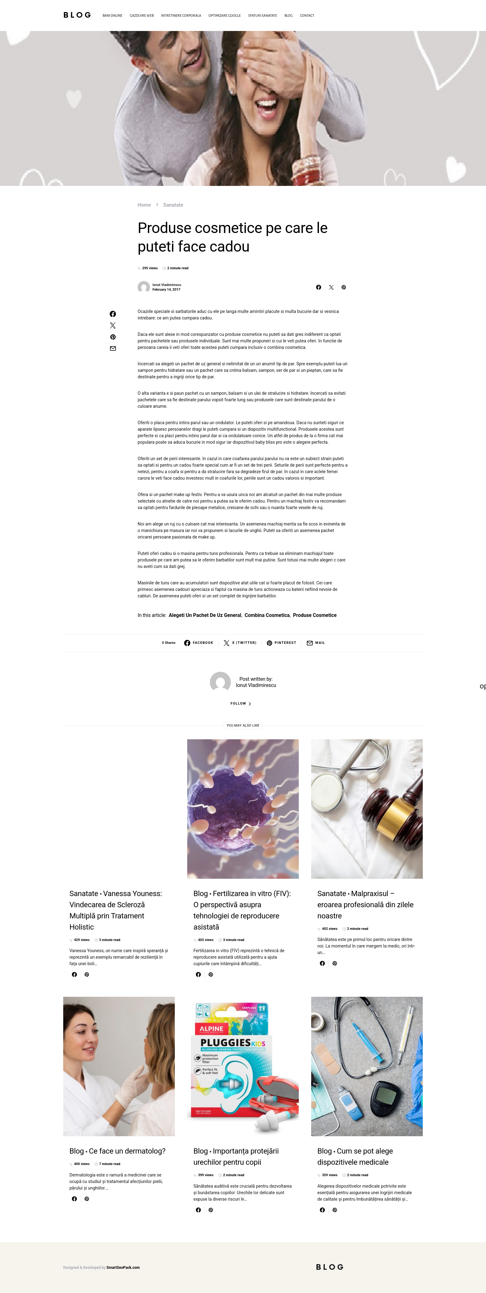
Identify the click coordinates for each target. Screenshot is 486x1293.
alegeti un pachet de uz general (205, 615)
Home (144, 205)
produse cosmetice (315, 615)
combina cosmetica (267, 615)
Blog (78, 15)
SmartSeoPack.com (123, 1267)
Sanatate (173, 205)
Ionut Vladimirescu (166, 285)
